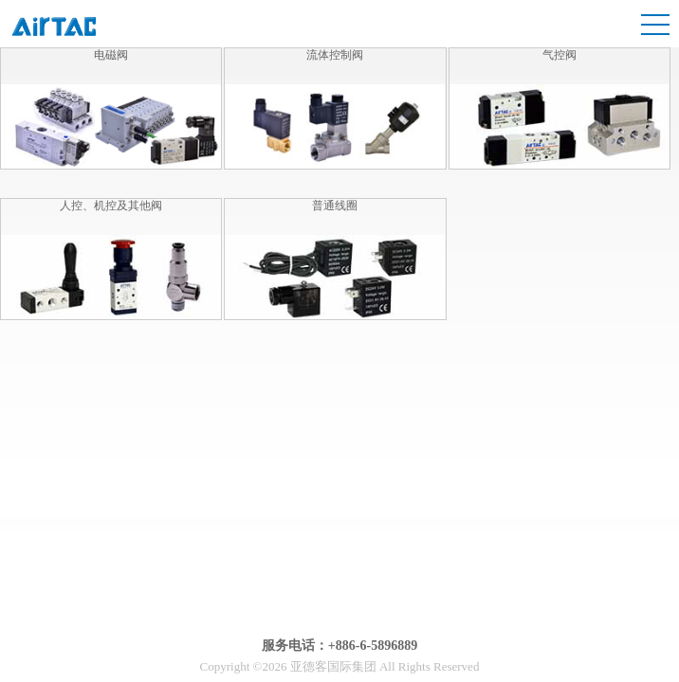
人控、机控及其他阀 (111, 205)
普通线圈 (335, 205)
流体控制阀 (334, 55)
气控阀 (559, 55)
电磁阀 (111, 55)
